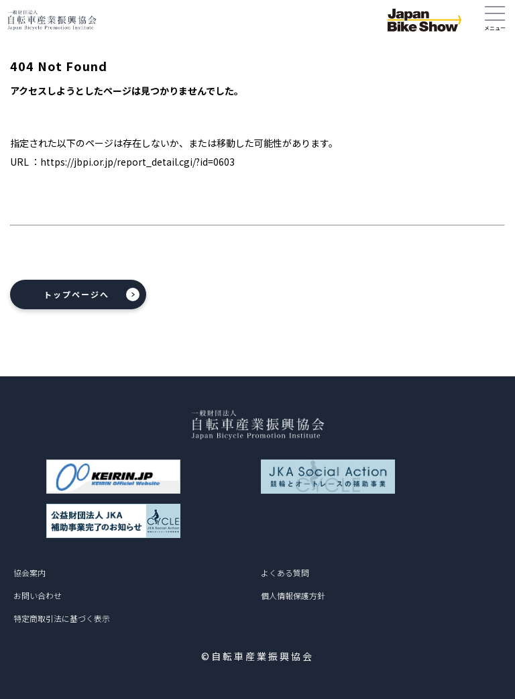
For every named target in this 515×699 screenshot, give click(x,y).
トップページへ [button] (76, 294)
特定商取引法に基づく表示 (61, 618)
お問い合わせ (37, 595)
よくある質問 (285, 572)
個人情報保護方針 (293, 595)
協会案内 (29, 572)
